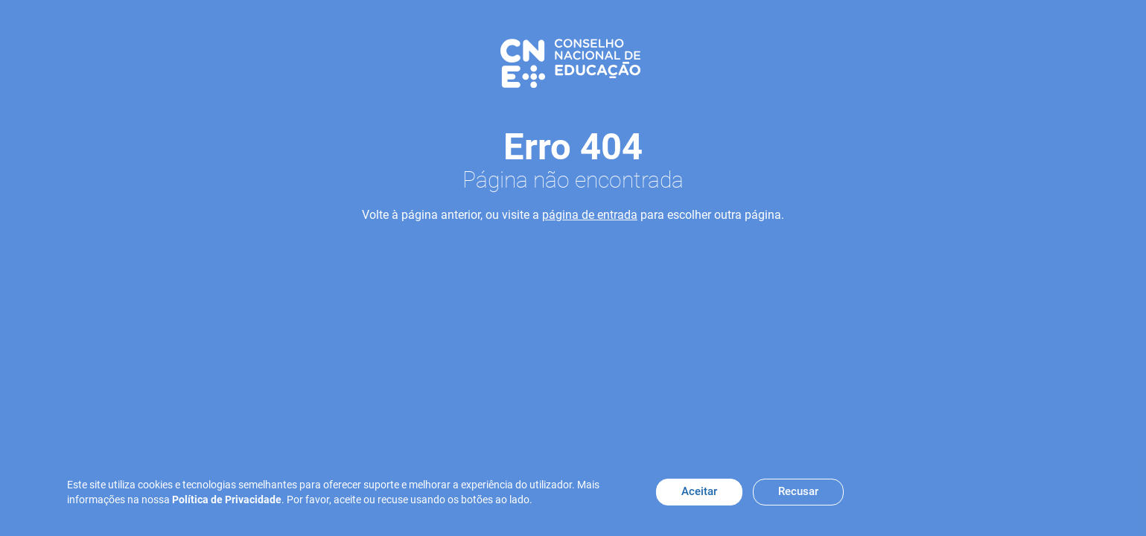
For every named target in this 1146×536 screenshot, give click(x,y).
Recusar (798, 491)
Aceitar (699, 491)
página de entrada (589, 215)
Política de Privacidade (226, 499)
